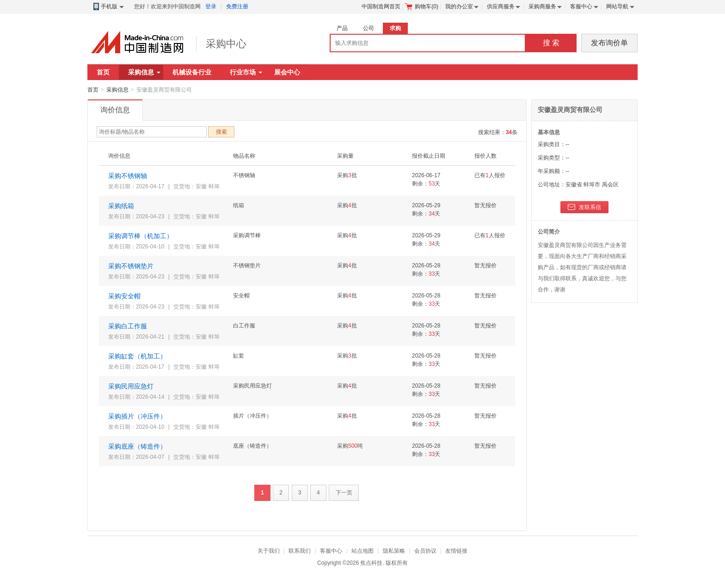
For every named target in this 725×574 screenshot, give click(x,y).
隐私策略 (394, 551)
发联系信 (584, 207)
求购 (395, 28)
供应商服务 (501, 6)
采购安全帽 (124, 296)
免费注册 (237, 6)
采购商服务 (542, 6)
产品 (342, 28)
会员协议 (425, 551)
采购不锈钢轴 (127, 175)
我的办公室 (459, 6)
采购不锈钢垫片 (131, 266)
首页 (103, 72)
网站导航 (617, 6)
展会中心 (287, 72)
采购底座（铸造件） (137, 446)
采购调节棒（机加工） (140, 236)
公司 (368, 28)
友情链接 (456, 551)
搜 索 (551, 43)
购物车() (421, 6)
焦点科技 (371, 563)
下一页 (344, 492)
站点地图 (362, 551)
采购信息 (144, 72)
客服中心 (581, 6)
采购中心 (226, 43)
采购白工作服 (127, 326)
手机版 (108, 7)
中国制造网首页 (381, 6)
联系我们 (300, 551)
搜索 (221, 132)
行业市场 (246, 72)
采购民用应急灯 (131, 386)
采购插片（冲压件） (137, 416)
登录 (210, 6)
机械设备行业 (191, 72)
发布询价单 (609, 43)
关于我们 (269, 551)
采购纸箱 (121, 206)
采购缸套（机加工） (137, 356)
